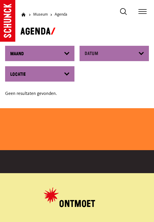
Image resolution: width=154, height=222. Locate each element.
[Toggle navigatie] (142, 11)
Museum (40, 15)
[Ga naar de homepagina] (7, 21)
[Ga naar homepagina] (23, 15)
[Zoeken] (123, 11)
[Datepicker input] (114, 53)
